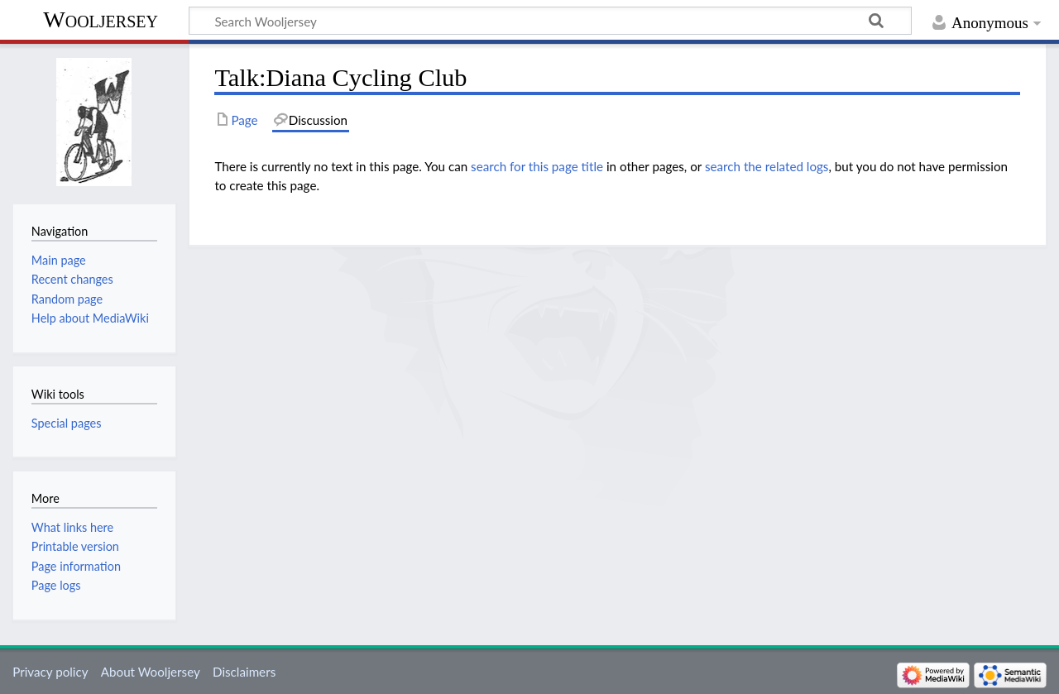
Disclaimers (244, 671)
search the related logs (767, 166)
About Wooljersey (150, 671)
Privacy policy (50, 671)
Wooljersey (100, 19)
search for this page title (537, 166)
